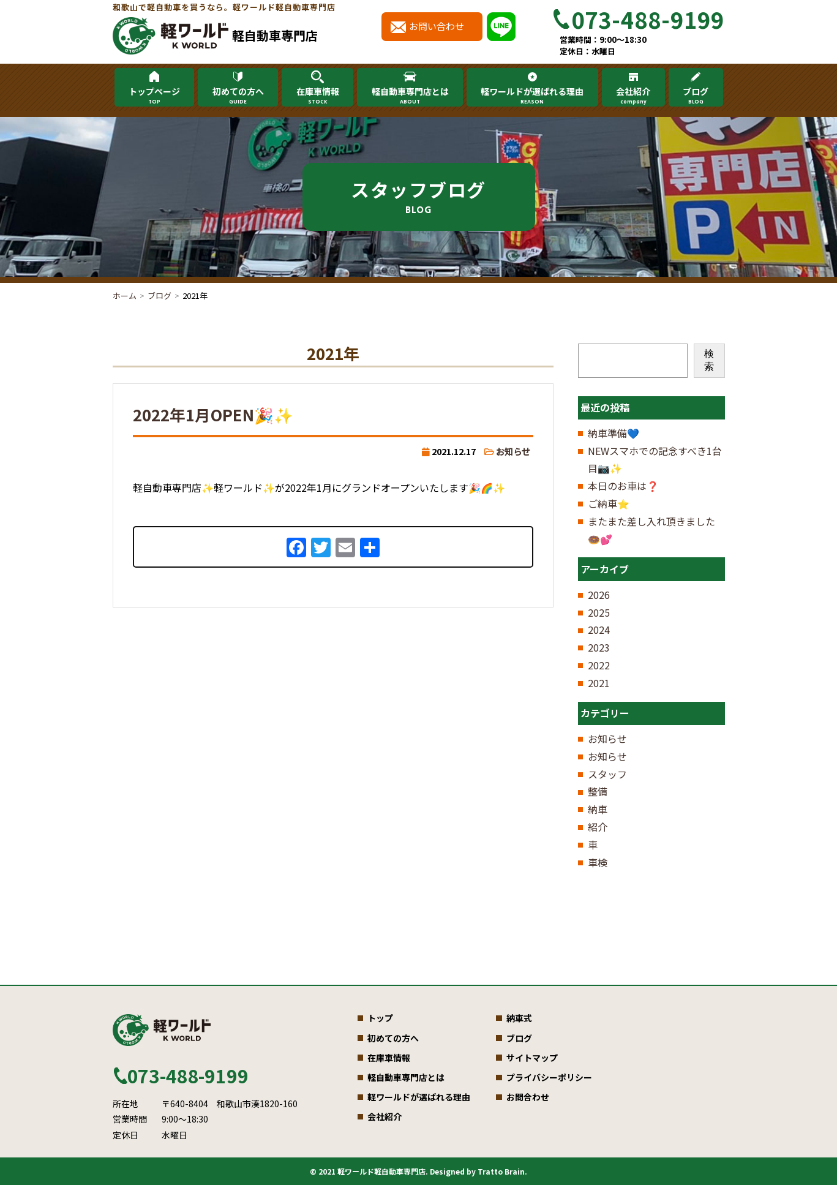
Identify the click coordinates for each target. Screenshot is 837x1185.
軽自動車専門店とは (410, 95)
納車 (597, 809)
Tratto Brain (501, 1171)
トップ (380, 1018)
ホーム (125, 295)
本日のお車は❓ (623, 485)
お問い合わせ (436, 26)
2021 (599, 682)
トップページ (154, 95)
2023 (599, 647)
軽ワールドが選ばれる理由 (532, 95)
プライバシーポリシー (549, 1077)
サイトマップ (532, 1057)
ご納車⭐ (608, 503)
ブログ (695, 95)
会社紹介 (633, 95)
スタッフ (607, 774)
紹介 (597, 826)
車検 (597, 862)
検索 (709, 360)
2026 (599, 594)
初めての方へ (238, 95)
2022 (599, 665)
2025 (599, 612)
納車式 (519, 1018)
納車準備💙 (613, 433)
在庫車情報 (317, 95)
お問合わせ (527, 1097)
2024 (599, 629)
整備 (597, 791)
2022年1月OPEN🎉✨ (213, 414)
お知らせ (513, 451)
